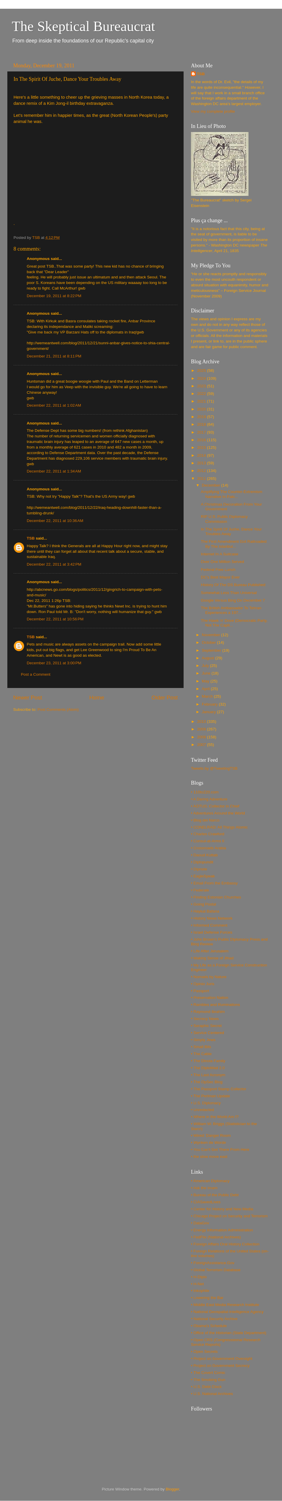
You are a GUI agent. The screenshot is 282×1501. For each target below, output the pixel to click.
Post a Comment (36, 674)
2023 (202, 386)
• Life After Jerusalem (210, 951)
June (207, 673)
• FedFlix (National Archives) (216, 1237)
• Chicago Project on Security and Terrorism (229, 1216)
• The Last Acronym (208, 1075)
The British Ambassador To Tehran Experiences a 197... (231, 610)
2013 (202, 463)
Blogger (172, 1489)
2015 (202, 447)
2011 (202, 478)
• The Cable (201, 1054)
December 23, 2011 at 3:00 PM (54, 663)
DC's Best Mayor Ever (220, 577)
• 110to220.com (205, 792)
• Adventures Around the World (218, 813)
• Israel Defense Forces (211, 932)
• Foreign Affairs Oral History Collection (225, 1244)
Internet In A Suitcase (220, 554)
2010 (202, 721)
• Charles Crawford (207, 834)
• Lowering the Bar (207, 1297)
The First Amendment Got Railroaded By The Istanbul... (234, 543)
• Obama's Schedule (209, 1326)
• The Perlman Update (210, 1096)
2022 (202, 393)
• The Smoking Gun (208, 1379)
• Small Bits (201, 1047)
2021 (202, 401)
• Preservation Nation (209, 997)
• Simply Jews (203, 1040)
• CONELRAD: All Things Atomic (219, 827)
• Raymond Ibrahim (208, 1011)
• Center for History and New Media (222, 1209)
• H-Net (197, 1284)
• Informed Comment (209, 925)
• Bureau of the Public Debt (215, 1195)
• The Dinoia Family (208, 1061)
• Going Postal (203, 904)
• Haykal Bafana (205, 911)
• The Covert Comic (208, 1372)
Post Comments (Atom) (58, 709)
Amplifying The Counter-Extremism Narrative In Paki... (231, 494)
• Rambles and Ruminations (215, 1004)
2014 (202, 455)
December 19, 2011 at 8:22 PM (54, 296)
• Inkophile (200, 1290)
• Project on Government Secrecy (220, 1365)
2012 (202, 470)
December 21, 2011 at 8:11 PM (54, 356)
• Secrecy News (205, 1018)
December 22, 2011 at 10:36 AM (55, 520)
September (212, 650)
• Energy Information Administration (222, 1230)
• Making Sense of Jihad (212, 958)
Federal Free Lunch (218, 569)
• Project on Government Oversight (221, 1358)
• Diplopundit (202, 862)
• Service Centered (207, 1033)
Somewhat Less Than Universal (229, 593)
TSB (31, 538)
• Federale (200, 890)
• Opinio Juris (202, 984)
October (209, 642)
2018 (202, 424)
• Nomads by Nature (208, 977)
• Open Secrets (204, 1351)
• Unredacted (202, 1110)
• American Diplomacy (210, 1181)
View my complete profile (213, 111)
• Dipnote (199, 869)
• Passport (200, 991)
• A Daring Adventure (209, 799)
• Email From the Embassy (214, 883)
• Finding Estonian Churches (216, 897)
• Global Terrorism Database (216, 1270)
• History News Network (211, 918)
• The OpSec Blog (206, 1082)
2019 (202, 417)
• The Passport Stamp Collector (218, 1089)
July (206, 665)
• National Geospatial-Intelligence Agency (227, 1312)
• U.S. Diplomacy (206, 1103)
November (211, 635)
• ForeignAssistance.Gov (212, 1263)
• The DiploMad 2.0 (208, 1068)
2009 (202, 729)
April (206, 689)
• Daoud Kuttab (204, 855)
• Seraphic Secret (206, 1026)
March (208, 696)
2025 (202, 370)
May (206, 681)
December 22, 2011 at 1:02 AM (54, 405)
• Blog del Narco (205, 820)
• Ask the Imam (204, 1188)
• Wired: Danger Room (211, 1135)
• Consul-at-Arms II (207, 841)
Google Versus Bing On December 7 (233, 600)
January (209, 712)
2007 (202, 744)
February (210, 704)
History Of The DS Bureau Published (233, 585)
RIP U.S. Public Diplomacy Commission (224, 518)
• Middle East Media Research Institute (225, 1305)
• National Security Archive (214, 1319)
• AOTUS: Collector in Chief (215, 806)
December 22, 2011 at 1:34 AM (54, 471)
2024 (202, 378)
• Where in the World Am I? (215, 1117)
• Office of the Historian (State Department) (228, 1333)
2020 (202, 409)
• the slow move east (209, 1156)
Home (96, 697)
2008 (202, 737)
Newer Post (27, 697)
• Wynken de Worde (208, 1142)
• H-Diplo (199, 1277)
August (208, 658)
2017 (202, 432)
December (211, 485)
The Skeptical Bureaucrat (83, 26)
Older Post (165, 697)
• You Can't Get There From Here (220, 1149)
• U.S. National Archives (212, 1394)
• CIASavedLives (206, 1202)
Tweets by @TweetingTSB (214, 768)
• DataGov (200, 1223)
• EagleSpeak (203, 876)
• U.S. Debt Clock (206, 1386)
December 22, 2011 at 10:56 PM (55, 619)
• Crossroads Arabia (208, 848)
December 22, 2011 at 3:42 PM (54, 564)
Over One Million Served (222, 561)
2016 (202, 440)
